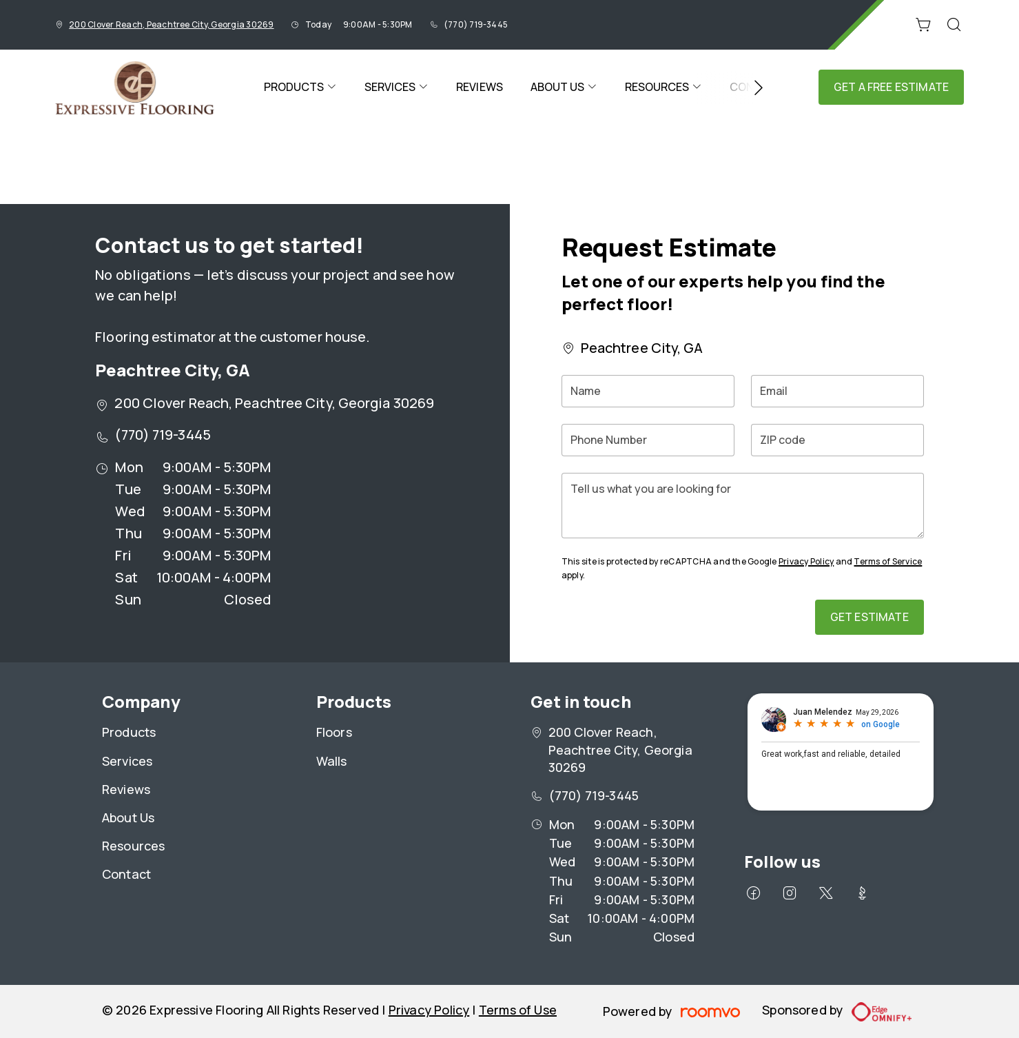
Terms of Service (888, 561)
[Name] (648, 391)
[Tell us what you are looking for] (743, 505)
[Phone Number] (648, 440)
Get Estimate (869, 616)
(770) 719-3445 (476, 24)
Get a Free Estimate (891, 86)
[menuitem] (300, 87)
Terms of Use (518, 1009)
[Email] (837, 391)
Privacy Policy (806, 561)
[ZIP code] (837, 440)
